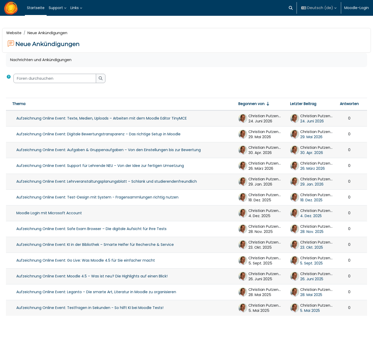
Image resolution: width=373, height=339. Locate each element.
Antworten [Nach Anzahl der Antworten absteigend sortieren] (336, 104)
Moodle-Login (356, 7)
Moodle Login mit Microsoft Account (61, 213)
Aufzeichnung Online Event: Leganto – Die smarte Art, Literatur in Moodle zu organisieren (109, 292)
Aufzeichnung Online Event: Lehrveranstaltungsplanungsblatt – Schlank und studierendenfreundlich (119, 182)
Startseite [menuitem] (36, 7)
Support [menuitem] (56, 7)
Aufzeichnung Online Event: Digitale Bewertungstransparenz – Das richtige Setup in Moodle (111, 134)
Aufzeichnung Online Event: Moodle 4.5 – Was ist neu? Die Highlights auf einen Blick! (104, 276)
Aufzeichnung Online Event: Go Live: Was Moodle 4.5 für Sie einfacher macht (98, 261)
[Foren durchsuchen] (67, 79)
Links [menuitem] (74, 7)
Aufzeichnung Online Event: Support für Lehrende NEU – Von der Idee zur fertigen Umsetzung (112, 166)
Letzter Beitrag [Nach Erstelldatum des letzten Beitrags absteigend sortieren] (291, 104)
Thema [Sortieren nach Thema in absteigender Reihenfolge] (31, 104)
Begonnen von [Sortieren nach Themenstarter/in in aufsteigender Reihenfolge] (239, 104)
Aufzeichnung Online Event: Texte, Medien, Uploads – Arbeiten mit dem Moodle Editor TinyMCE (114, 119)
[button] (291, 8)
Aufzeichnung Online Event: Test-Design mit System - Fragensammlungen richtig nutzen (110, 198)
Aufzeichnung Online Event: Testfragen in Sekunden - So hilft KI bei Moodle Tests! (102, 308)
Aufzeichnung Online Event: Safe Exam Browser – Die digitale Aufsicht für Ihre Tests (104, 229)
